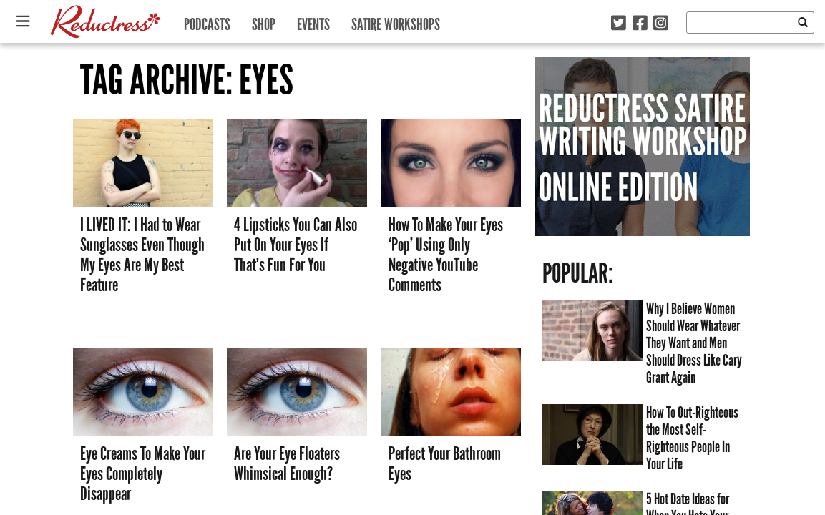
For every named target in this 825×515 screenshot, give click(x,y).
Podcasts (207, 21)
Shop (263, 21)
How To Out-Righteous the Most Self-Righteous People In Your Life (692, 438)
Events (313, 21)
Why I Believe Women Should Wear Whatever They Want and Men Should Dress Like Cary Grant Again (694, 343)
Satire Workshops (395, 21)
